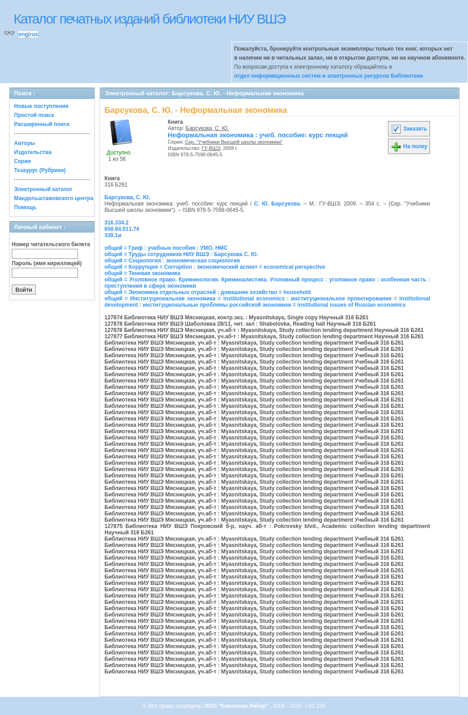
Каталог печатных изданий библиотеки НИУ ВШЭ (149, 18)
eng (23, 34)
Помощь (25, 207)
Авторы (24, 143)
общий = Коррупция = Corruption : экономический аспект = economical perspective (214, 267)
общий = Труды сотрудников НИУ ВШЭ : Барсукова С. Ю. (181, 254)
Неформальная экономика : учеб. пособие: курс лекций (258, 135)
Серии (22, 161)
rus (33, 34)
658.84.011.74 (121, 229)
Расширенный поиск (42, 124)
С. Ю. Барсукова (277, 204)
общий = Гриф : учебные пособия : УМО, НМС (165, 248)
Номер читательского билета (51, 244)
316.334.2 (116, 223)
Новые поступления (41, 106)
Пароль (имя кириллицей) (47, 263)
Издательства (33, 152)
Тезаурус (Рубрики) (40, 170)
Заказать (409, 129)
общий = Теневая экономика (142, 273)
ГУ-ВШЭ (211, 148)
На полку (409, 146)
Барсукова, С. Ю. (207, 128)
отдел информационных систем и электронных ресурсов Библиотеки (328, 76)
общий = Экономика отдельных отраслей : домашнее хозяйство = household (207, 292)
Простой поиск (34, 115)
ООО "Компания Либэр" (237, 706)
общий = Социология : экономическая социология (172, 260)
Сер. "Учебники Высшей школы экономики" (234, 142)
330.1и (112, 235)
